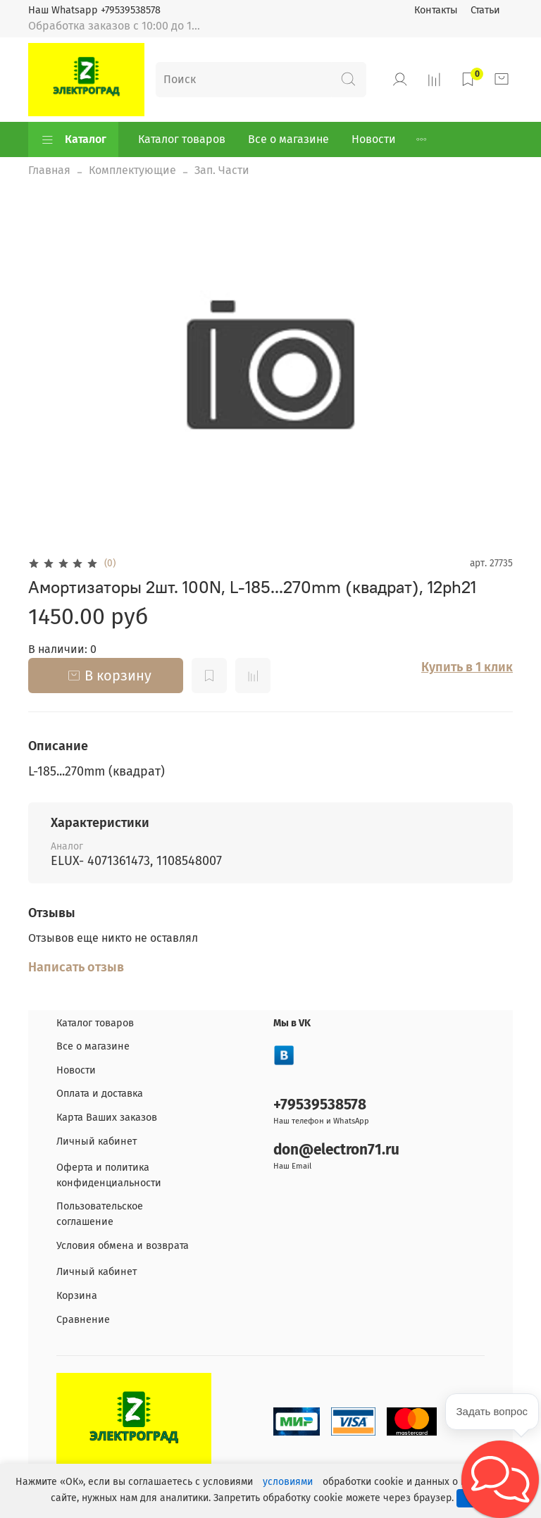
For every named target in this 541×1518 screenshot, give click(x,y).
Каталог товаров (181, 139)
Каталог (73, 139)
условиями (288, 1482)
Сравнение (83, 1320)
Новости (374, 139)
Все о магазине (288, 139)
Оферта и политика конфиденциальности (108, 1175)
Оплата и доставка (99, 1094)
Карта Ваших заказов (106, 1118)
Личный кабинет (96, 1141)
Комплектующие (132, 170)
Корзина (76, 1296)
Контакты (436, 10)
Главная (49, 170)
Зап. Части (221, 170)
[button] (500, 1479)
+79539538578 (319, 1105)
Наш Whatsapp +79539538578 (94, 10)
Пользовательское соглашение (99, 1214)
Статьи (485, 10)
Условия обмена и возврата (122, 1246)
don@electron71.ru (336, 1150)
